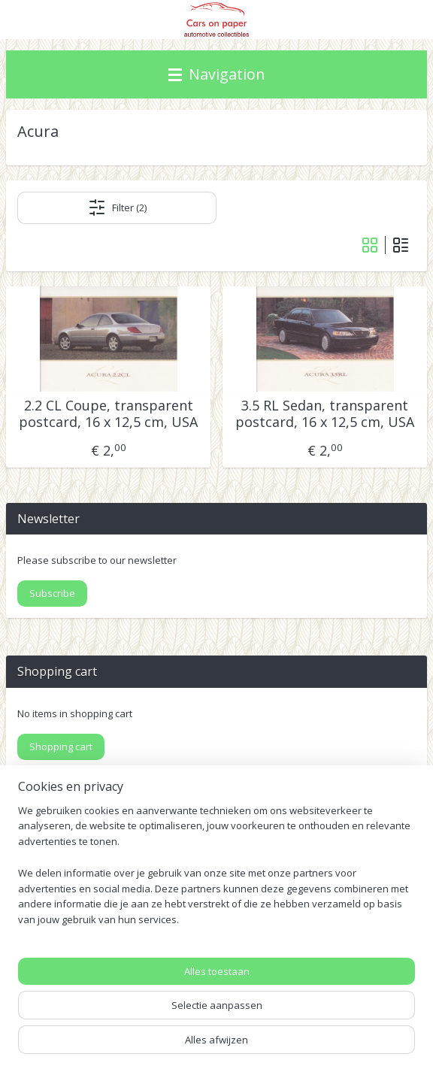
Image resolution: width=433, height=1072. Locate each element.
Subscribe (52, 593)
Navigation (216, 74)
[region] (216, 871)
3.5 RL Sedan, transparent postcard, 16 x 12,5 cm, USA (324, 414)
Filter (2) (117, 208)
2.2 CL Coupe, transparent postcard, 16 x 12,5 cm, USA (108, 414)
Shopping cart (60, 746)
